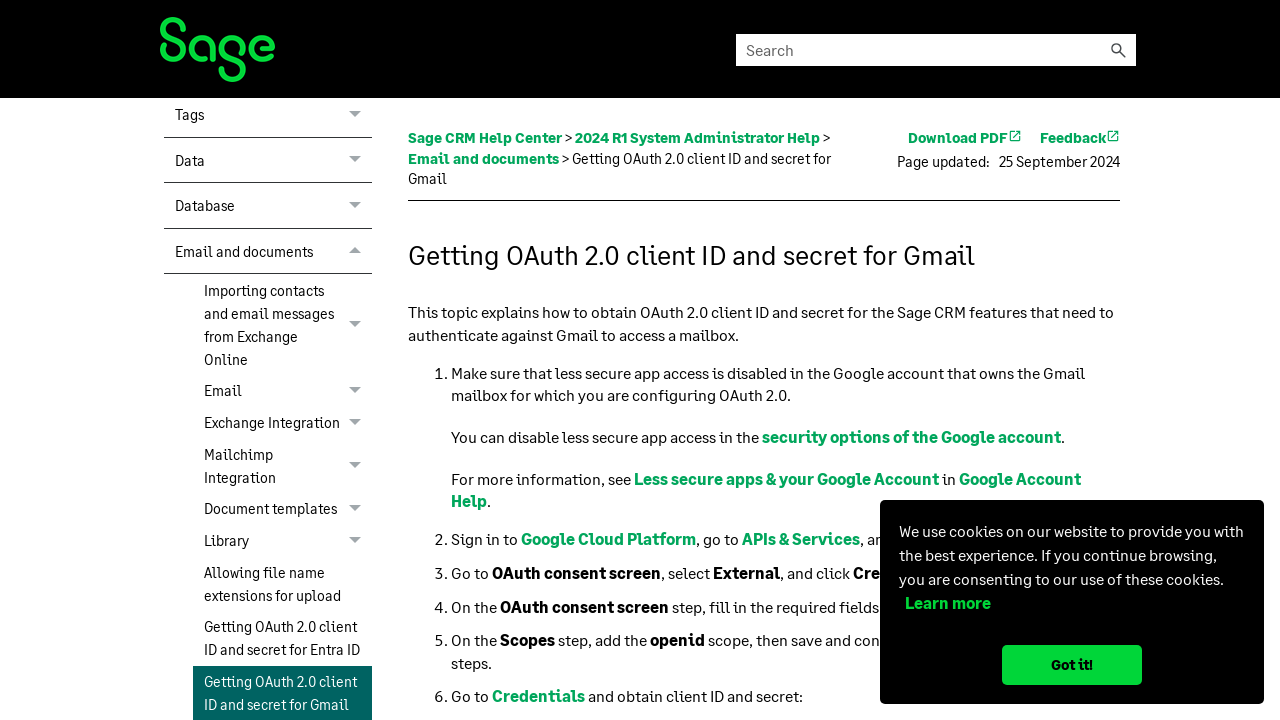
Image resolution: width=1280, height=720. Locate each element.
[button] (1118, 50)
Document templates (288, 509)
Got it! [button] (1072, 664)
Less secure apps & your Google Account (786, 478)
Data (273, 160)
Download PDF (965, 137)
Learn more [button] (945, 602)
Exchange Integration (288, 423)
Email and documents (273, 251)
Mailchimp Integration (288, 465)
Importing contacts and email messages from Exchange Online (288, 324)
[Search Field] (936, 50)
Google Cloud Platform (608, 538)
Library (288, 541)
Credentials (538, 695)
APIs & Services (801, 538)
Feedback (1080, 137)
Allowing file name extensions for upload (272, 584)
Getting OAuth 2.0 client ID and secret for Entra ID (282, 638)
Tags (273, 114)
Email (288, 391)
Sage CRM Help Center (485, 137)
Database (273, 205)
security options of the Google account (911, 436)
